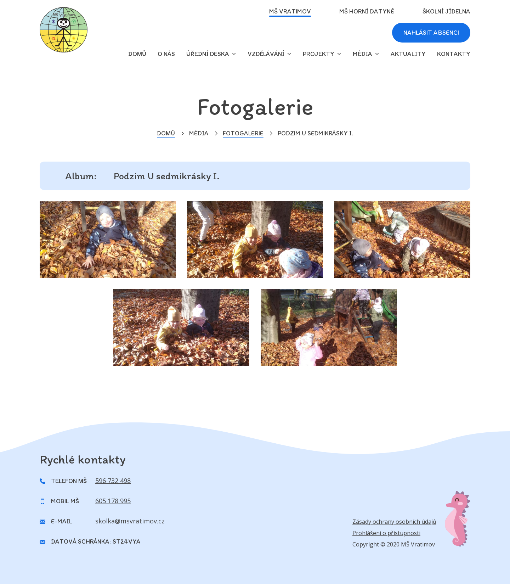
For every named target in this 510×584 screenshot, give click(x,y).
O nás (166, 54)
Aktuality (408, 54)
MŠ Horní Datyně (366, 11)
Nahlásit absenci (431, 32)
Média (362, 54)
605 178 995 (113, 500)
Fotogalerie (243, 133)
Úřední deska (207, 54)
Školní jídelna (446, 11)
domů (137, 54)
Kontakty (453, 54)
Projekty (318, 54)
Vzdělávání (266, 54)
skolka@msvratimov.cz (130, 521)
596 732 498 (113, 480)
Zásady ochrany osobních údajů (394, 522)
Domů (166, 133)
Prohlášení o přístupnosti (386, 533)
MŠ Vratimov (290, 11)
